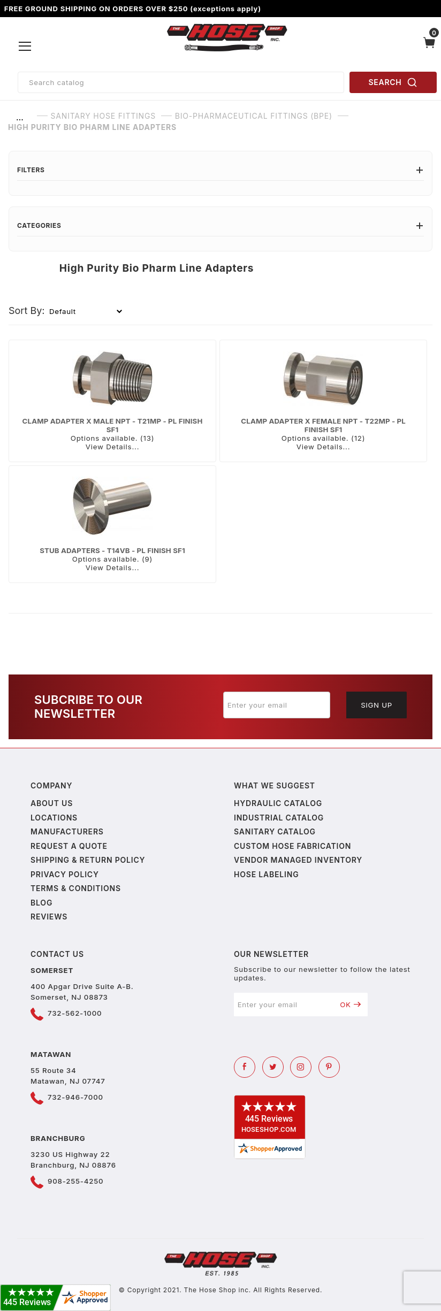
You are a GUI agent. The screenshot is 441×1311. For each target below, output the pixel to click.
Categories (220, 225)
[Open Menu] (25, 46)
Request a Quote (69, 845)
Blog (41, 902)
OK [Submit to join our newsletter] (350, 1004)
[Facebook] (244, 1067)
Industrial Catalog (279, 817)
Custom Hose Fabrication (292, 845)
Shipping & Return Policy (88, 859)
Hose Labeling (266, 874)
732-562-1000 (75, 1013)
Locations (54, 817)
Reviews (49, 916)
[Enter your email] (276, 705)
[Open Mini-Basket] (429, 46)
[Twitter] (273, 1067)
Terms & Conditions (76, 888)
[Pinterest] (329, 1067)
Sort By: (27, 310)
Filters (220, 170)
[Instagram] (300, 1067)
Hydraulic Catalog (278, 803)
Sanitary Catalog (275, 831)
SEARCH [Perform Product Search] (393, 82)
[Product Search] (181, 82)
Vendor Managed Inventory (298, 859)
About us (52, 803)
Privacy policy (65, 874)
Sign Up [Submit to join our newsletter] (376, 705)
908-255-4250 (75, 1181)
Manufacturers (67, 831)
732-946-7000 (75, 1097)
